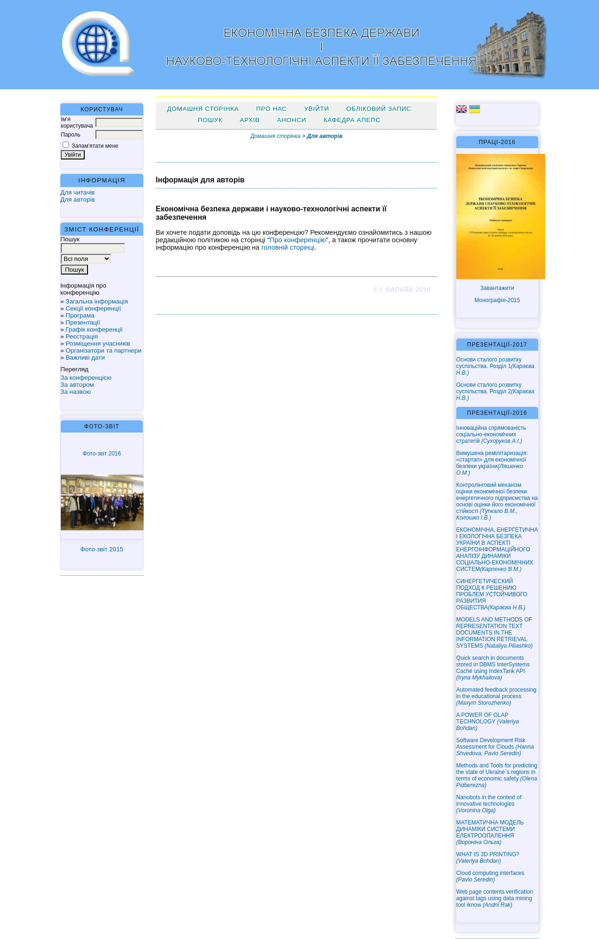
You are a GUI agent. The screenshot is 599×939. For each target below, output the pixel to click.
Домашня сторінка (203, 108)
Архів (250, 119)
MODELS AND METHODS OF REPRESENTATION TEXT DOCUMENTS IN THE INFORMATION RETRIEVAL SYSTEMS (494, 632)
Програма (80, 315)
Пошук (210, 119)
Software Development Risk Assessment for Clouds (495, 747)
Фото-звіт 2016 (102, 453)
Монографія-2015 (497, 300)
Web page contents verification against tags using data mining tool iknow (494, 898)
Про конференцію (298, 240)
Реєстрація (82, 336)
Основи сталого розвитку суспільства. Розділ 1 (495, 366)
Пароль (70, 134)
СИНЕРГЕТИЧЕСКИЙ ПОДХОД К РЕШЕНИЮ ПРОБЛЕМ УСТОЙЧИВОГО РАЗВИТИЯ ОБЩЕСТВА (491, 594)
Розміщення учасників (98, 343)
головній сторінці (288, 247)
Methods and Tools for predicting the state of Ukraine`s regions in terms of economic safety (496, 775)
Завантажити (497, 288)
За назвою (75, 391)
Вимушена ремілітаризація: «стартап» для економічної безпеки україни (492, 463)
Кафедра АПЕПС (351, 119)
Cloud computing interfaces (490, 876)
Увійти (316, 108)
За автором (77, 384)
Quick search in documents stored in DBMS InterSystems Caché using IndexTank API (493, 668)
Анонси (292, 119)
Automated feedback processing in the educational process (496, 696)
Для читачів (77, 192)
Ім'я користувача (77, 122)
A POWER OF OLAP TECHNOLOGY (487, 721)
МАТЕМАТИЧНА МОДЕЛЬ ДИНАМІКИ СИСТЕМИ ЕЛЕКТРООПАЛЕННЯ (490, 832)
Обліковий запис (378, 108)
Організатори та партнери (103, 350)
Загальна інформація (97, 301)
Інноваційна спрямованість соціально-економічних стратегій (491, 434)
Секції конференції (93, 308)
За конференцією (85, 377)
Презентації (83, 322)
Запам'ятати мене (95, 146)
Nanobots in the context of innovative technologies (488, 804)
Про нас (271, 108)
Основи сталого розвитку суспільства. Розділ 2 (495, 391)
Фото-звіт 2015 (102, 549)
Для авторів (77, 199)
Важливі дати (85, 357)
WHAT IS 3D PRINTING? (487, 857)
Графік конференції (94, 329)
